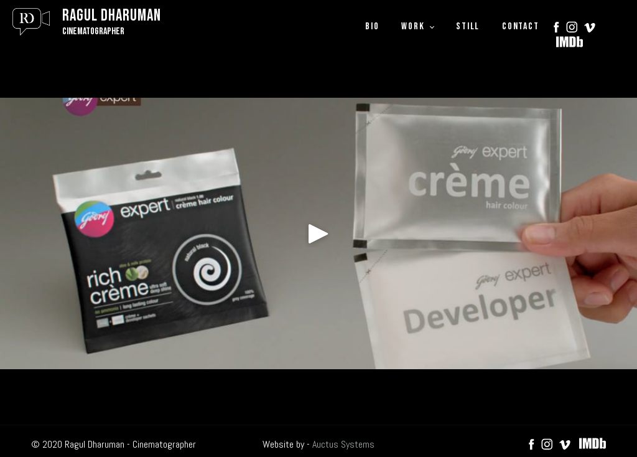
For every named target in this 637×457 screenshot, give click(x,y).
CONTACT (520, 26)
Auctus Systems (343, 444)
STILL (468, 26)
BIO (372, 26)
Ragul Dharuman (111, 16)
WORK (412, 26)
